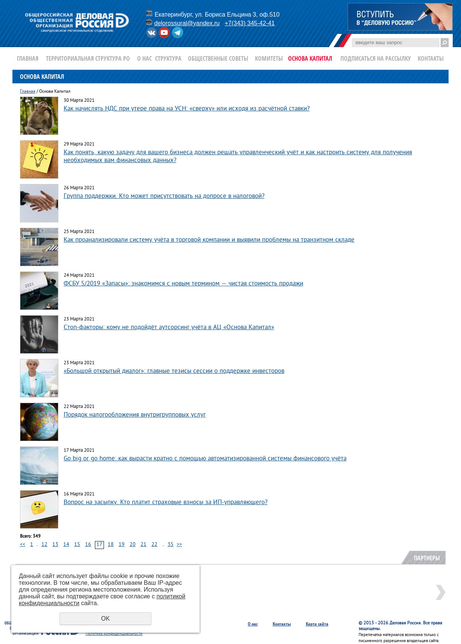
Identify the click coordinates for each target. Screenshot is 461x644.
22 (154, 544)
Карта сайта (317, 624)
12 (44, 544)
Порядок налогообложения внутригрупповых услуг (135, 415)
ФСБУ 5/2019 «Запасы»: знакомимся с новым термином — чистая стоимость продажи (183, 284)
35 (171, 544)
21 (143, 544)
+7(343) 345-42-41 (249, 23)
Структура (168, 58)
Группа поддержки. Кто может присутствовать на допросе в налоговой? (164, 196)
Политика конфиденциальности (113, 633)
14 (66, 544)
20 (133, 544)
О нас (144, 58)
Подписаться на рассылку (375, 58)
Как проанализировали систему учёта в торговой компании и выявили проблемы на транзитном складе (209, 240)
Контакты (431, 58)
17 (99, 544)
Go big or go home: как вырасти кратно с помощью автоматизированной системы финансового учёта (205, 459)
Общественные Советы (218, 58)
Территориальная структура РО (88, 58)
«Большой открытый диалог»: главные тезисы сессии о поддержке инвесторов (174, 371)
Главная (27, 58)
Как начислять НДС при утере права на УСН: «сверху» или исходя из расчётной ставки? (187, 109)
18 (111, 544)
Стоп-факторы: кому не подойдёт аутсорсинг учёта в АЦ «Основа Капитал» (169, 327)
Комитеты (269, 58)
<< (22, 544)
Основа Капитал (310, 58)
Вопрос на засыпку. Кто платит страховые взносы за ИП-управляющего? (165, 502)
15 (77, 544)
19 (122, 544)
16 (88, 544)
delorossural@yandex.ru (187, 23)
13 (55, 544)
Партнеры (427, 558)
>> (179, 544)
